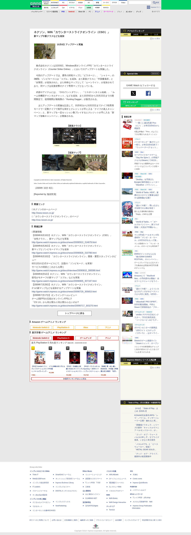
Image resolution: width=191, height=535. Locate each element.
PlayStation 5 (63, 327)
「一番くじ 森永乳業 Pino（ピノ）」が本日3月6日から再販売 (146, 125)
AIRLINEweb (113, 475)
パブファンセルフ (139, 490)
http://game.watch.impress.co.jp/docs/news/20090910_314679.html (64, 242)
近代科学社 (87, 502)
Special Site (132, 74)
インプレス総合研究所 (41, 483)
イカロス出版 (111, 471)
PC (90, 12)
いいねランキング (151, 106)
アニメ (108, 327)
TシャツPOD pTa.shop (141, 498)
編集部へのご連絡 (86, 520)
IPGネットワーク (136, 494)
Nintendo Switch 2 (41, 327)
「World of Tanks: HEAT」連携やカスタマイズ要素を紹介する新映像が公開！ (146, 195)
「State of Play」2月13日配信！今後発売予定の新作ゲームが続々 (144, 403)
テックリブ (110, 506)
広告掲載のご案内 (70, 520)
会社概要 (118, 520)
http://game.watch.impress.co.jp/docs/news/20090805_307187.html (64, 281)
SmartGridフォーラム (63, 475)
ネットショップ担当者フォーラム (68, 479)
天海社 (135, 475)
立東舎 (87, 487)
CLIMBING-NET (91, 498)
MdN (108, 495)
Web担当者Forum (39, 479)
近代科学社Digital (91, 506)
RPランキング (131, 106)
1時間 (125, 34)
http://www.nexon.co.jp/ (43, 213)
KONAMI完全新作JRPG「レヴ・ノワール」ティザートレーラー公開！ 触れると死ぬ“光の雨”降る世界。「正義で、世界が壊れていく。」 (146, 420)
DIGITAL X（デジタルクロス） (67, 491)
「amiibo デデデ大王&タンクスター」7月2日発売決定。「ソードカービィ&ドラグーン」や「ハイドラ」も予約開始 (146, 320)
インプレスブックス (63, 502)
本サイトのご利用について (39, 520)
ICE (131, 471)
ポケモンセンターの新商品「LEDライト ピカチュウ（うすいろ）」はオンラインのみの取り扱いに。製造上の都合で (146, 333)
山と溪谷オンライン (92, 494)
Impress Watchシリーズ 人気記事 (141, 360)
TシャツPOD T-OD (92, 483)
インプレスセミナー (63, 487)
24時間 (135, 34)
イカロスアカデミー (116, 491)
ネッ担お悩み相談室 (40, 495)
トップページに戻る (74, 313)
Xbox (85, 327)
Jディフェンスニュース (117, 479)
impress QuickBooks (140, 483)
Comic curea (137, 479)
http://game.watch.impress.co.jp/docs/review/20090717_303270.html (65, 306)
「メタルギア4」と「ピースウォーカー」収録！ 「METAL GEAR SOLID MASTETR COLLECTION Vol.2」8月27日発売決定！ (146, 449)
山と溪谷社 (87, 491)
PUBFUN (133, 487)
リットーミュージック (93, 475)
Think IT (35, 475)
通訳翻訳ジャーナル (116, 483)
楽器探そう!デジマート (93, 479)
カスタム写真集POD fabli (142, 502)
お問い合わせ (57, 520)
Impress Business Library (65, 483)
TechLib (112, 510)
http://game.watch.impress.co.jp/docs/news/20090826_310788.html (64, 253)
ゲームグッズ (85, 338)
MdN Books (113, 498)
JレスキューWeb (115, 487)
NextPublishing (61, 506)
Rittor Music (87, 471)
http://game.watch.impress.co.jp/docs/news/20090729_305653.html (64, 291)
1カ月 (156, 34)
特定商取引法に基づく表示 (152, 520)
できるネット (37, 506)
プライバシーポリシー (104, 520)
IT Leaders (36, 487)
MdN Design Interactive (117, 502)
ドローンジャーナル (40, 491)
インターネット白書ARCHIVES (44, 510)
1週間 (146, 34)
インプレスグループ (132, 520)
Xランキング (132, 102)
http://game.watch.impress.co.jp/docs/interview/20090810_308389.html (66, 270)
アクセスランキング (135, 31)
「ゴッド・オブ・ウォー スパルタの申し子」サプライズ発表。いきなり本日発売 (146, 437)
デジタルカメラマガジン (41, 502)
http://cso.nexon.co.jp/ (42, 220)
